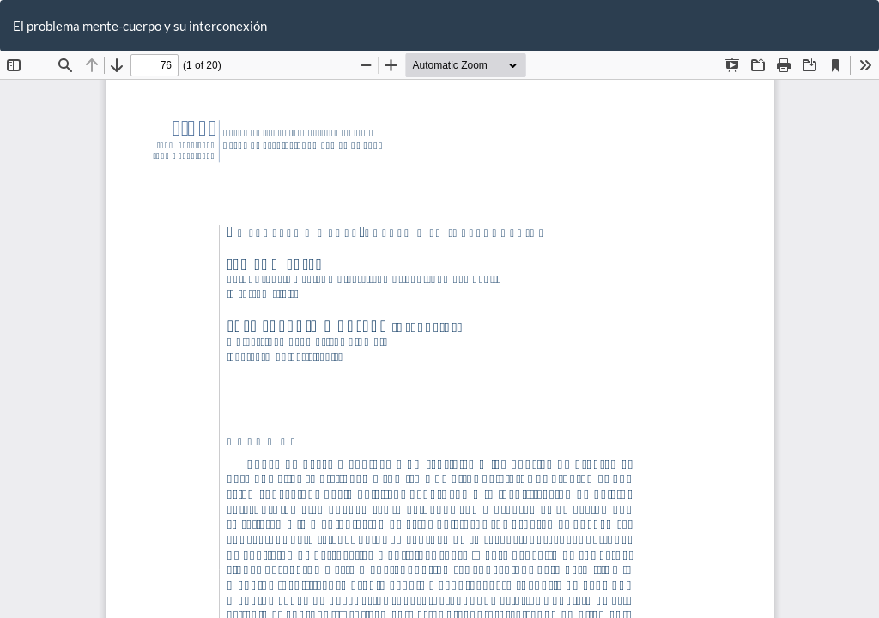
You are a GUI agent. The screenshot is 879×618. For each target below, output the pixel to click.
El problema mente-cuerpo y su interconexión (140, 25)
